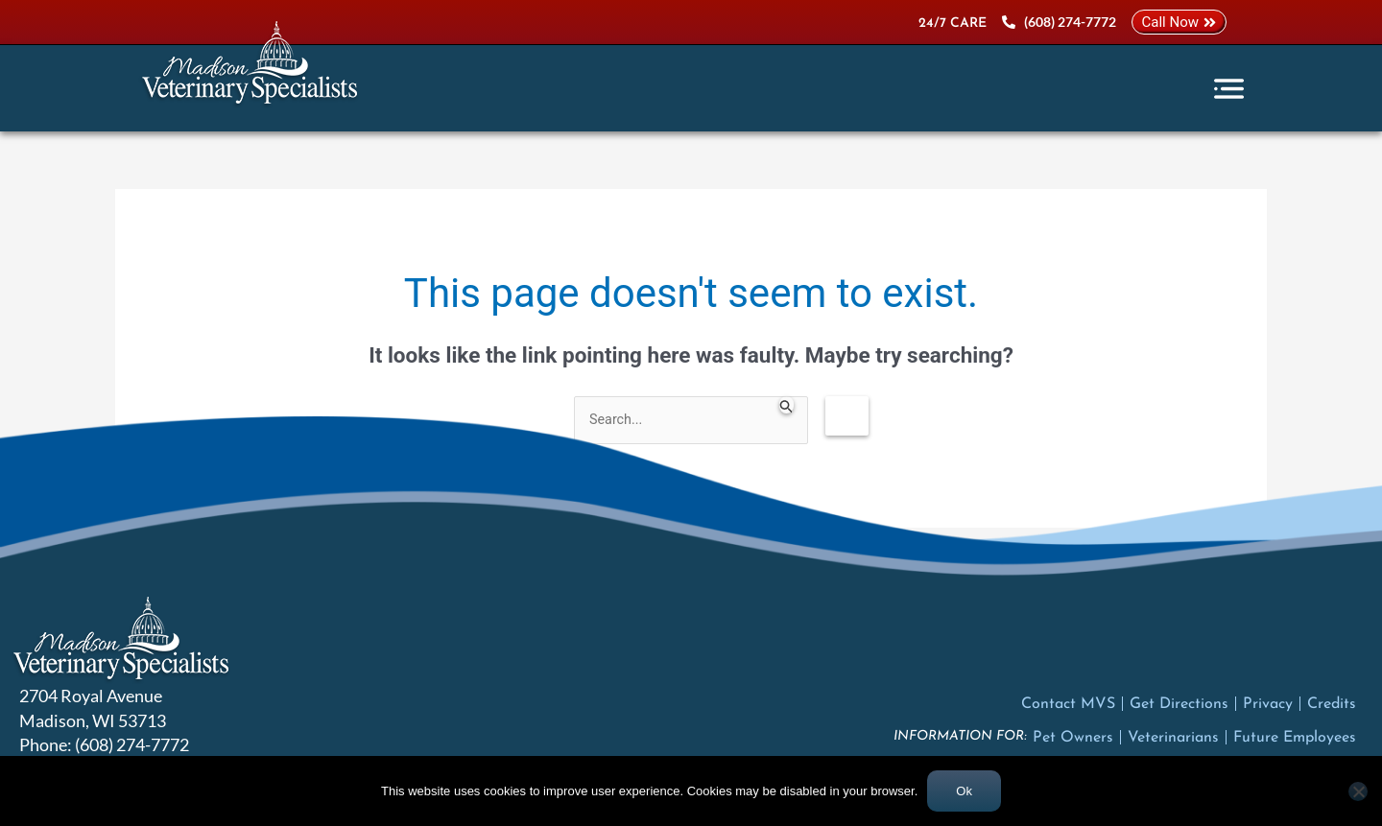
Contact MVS (1068, 705)
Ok (964, 791)
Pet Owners (1073, 738)
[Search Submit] (794, 404)
